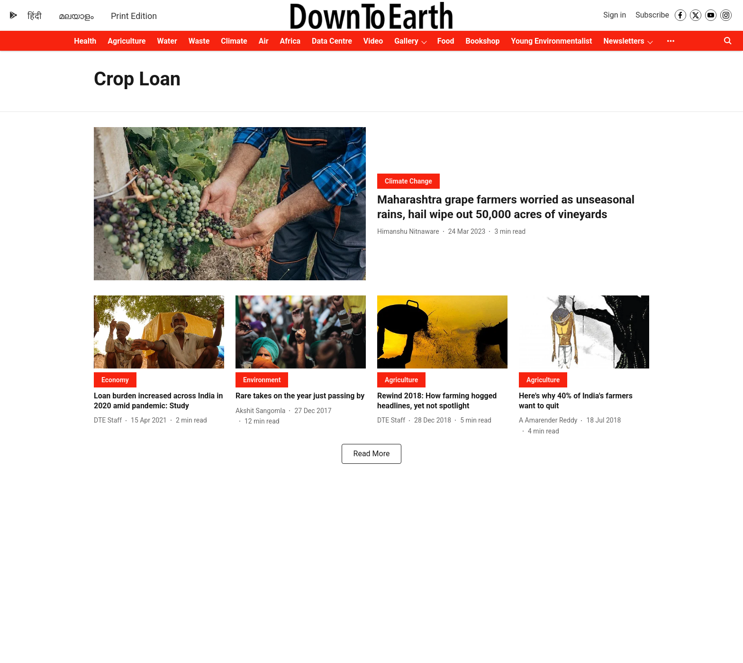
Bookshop (483, 41)
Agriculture (126, 41)
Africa (290, 41)
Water (167, 41)
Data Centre (332, 41)
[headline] (513, 207)
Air (264, 41)
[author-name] (410, 232)
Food (445, 41)
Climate (234, 41)
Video (373, 41)
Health (85, 41)
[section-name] (408, 180)
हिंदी (34, 16)
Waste (199, 41)
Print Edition (134, 16)
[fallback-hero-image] (230, 203)
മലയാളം (76, 16)
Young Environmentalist (551, 41)
